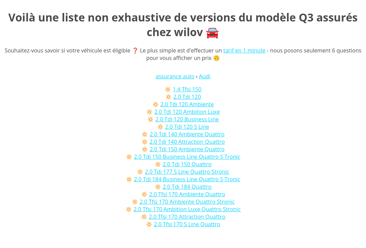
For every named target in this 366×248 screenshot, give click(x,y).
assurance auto (175, 76)
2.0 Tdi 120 (187, 96)
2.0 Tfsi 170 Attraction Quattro (187, 216)
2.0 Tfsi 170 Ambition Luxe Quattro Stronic (187, 209)
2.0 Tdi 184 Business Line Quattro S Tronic (187, 179)
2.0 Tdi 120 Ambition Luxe (187, 111)
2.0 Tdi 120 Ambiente (187, 104)
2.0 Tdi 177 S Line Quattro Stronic (187, 171)
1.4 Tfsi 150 (187, 89)
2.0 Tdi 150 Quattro (187, 164)
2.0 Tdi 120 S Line (187, 126)
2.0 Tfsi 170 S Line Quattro (187, 224)
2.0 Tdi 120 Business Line (187, 119)
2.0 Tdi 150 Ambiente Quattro (187, 149)
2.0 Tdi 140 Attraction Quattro (187, 141)
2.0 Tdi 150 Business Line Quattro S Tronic (187, 156)
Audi (204, 76)
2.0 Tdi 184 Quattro (187, 186)
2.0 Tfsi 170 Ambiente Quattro (187, 194)
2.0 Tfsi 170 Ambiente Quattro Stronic (187, 201)
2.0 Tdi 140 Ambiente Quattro (187, 134)
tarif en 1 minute (244, 50)
